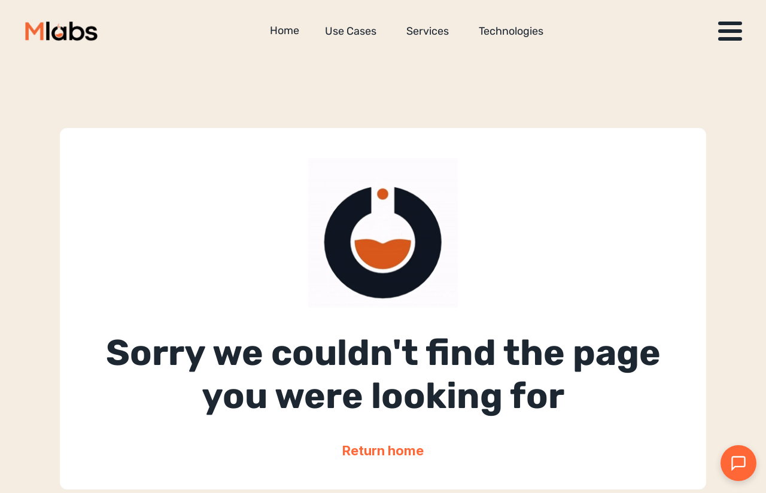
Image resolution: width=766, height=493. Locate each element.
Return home (383, 450)
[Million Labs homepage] (61, 31)
